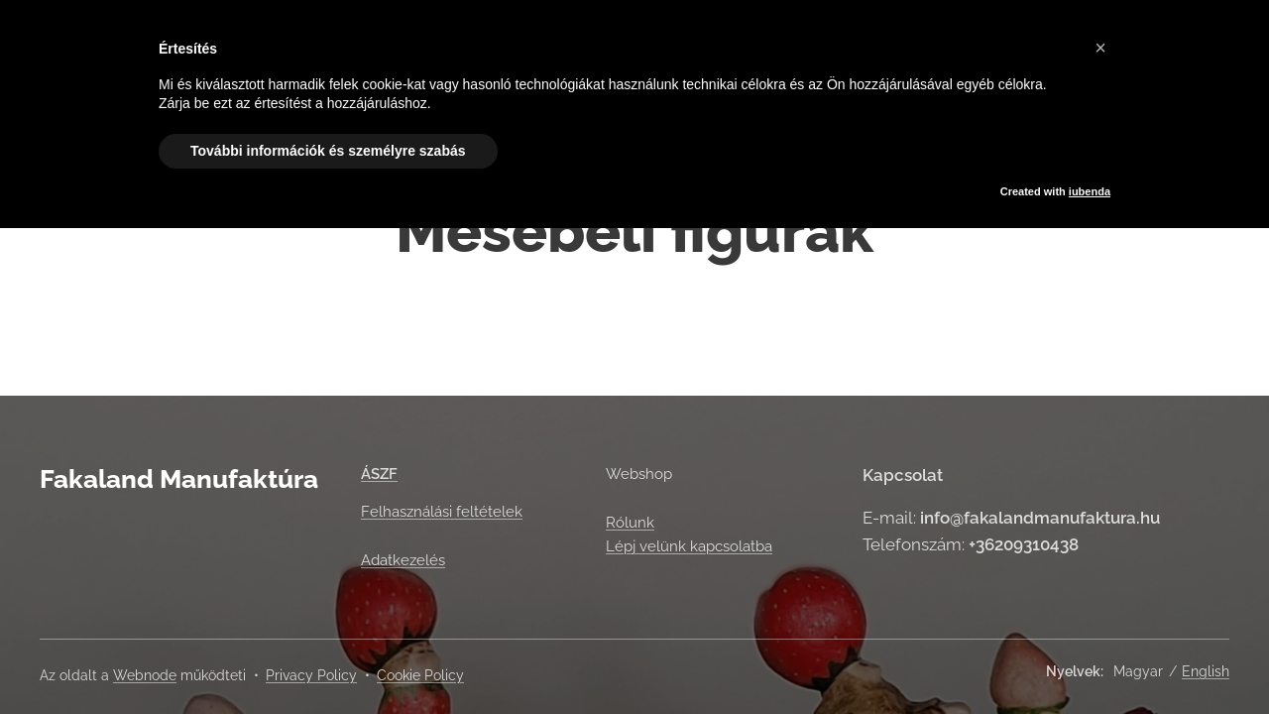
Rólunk (630, 523)
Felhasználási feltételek (441, 512)
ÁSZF (379, 474)
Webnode (144, 675)
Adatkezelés (403, 560)
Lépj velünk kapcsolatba (689, 546)
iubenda (1089, 191)
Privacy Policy (311, 675)
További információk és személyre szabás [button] (328, 151)
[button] (1100, 47)
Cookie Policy (420, 675)
